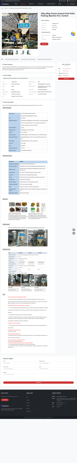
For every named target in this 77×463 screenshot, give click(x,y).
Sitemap (27, 409)
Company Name (41, 361)
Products (23, 3)
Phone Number (5, 366)
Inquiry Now (66, 78)
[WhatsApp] (74, 233)
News (60, 3)
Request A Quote (51, 3)
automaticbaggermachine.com (62, 397)
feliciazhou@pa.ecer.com (72, 0)
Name (4, 361)
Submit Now (38, 383)
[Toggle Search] (68, 4)
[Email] (74, 229)
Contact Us (40, 3)
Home (16, 3)
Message (5, 372)
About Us (31, 3)
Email (40, 366)
